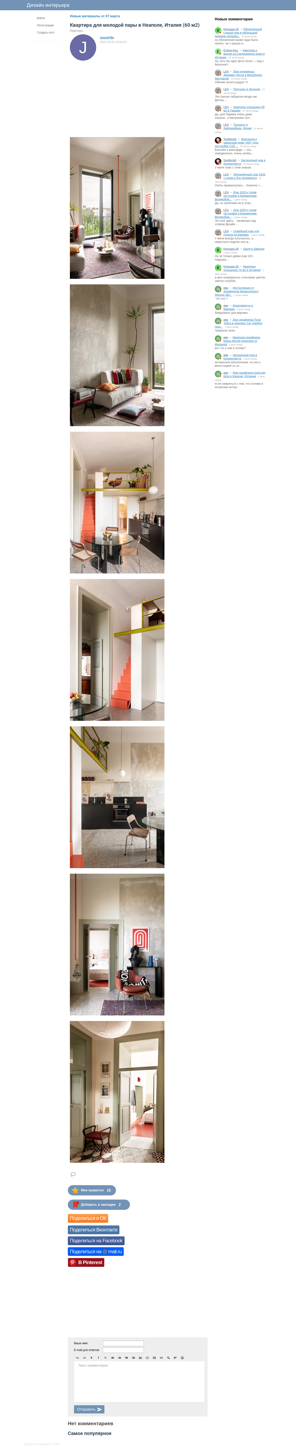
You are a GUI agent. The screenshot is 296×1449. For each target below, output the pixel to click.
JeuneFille (107, 37)
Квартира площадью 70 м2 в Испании (242, 268)
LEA (226, 71)
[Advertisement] (240, 459)
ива (225, 288)
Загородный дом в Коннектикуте (240, 356)
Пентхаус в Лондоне (246, 89)
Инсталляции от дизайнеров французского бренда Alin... (236, 291)
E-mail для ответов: (87, 1350)
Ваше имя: (81, 1343)
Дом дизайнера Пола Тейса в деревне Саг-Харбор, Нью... (239, 323)
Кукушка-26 (231, 29)
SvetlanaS (230, 139)
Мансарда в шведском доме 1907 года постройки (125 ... (236, 142)
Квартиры (76, 30)
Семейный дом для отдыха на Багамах (241, 233)
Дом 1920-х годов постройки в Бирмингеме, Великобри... (236, 196)
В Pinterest (90, 1262)
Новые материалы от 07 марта (95, 16)
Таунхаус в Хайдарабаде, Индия (237, 126)
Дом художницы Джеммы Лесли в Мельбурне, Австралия (239, 75)
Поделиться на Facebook (96, 1240)
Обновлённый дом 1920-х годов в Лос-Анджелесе (244, 176)
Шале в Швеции (253, 248)
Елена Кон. (230, 50)
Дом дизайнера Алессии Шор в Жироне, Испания (244, 374)
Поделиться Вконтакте (93, 1229)
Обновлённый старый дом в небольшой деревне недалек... (238, 33)
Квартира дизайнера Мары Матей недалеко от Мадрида (237, 341)
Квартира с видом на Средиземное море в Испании (240, 54)
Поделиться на (96, 1251)
